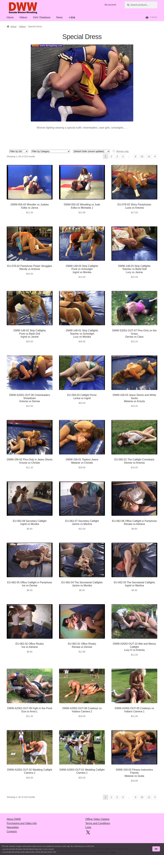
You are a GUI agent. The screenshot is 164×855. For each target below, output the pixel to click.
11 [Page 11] (149, 156)
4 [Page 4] (123, 156)
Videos (23, 17)
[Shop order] (91, 151)
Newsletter (13, 827)
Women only (122, 151)
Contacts (12, 831)
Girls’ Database (41, 17)
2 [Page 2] (111, 156)
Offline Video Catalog (97, 819)
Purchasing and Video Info (22, 823)
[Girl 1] (18, 151)
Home (10, 17)
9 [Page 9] (135, 156)
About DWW (14, 819)
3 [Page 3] (117, 156)
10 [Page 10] (142, 156)
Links (88, 827)
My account (110, 4)
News (59, 17)
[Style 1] (50, 151)
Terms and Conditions (97, 823)
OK (156, 849)
